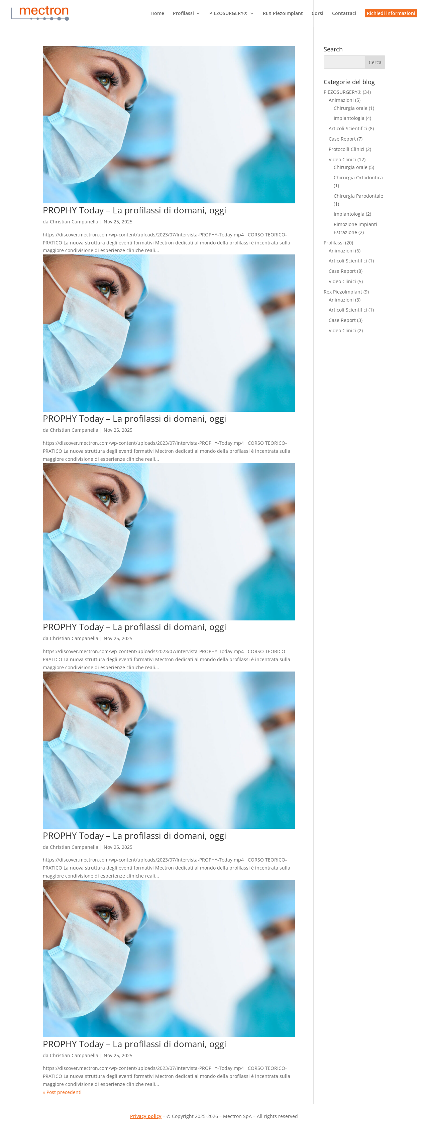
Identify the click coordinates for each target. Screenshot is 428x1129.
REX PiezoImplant (283, 13)
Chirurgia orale (350, 108)
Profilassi (183, 13)
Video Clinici (342, 159)
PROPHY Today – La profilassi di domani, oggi (134, 210)
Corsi (317, 13)
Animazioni (341, 100)
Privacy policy (146, 1116)
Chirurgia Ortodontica (358, 177)
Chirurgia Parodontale (358, 196)
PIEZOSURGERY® (228, 13)
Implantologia (349, 118)
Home (157, 13)
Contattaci (344, 13)
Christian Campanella (74, 221)
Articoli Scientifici (348, 128)
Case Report (342, 139)
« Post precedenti (62, 1092)
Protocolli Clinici (346, 149)
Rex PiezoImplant (343, 292)
